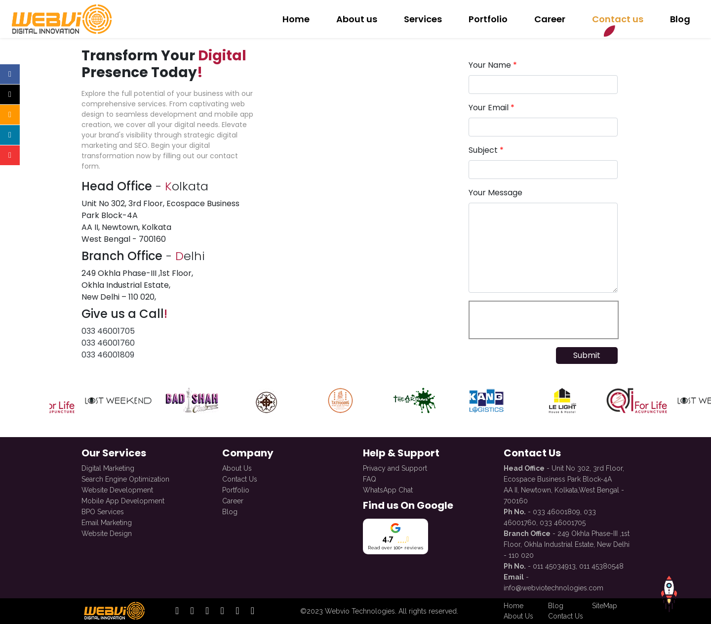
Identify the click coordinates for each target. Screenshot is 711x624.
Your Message (495, 192)
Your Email (491, 107)
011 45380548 (601, 565)
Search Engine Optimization (125, 478)
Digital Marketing (107, 467)
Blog (229, 510)
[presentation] (544, 320)
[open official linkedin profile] (207, 611)
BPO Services (102, 510)
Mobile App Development (122, 499)
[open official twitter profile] (222, 611)
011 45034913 (554, 565)
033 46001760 (108, 343)
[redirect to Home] (60, 18)
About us (356, 19)
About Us (237, 467)
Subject (486, 150)
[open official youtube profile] (237, 611)
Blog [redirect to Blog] (680, 19)
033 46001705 (108, 331)
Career (232, 499)
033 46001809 (107, 354)
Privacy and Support (395, 467)
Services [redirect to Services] (423, 19)
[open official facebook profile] (177, 611)
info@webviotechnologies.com (553, 586)
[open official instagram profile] (192, 611)
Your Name (493, 65)
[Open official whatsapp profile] (10, 175)
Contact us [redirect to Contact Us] (617, 19)
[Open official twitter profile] (10, 94)
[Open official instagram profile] (10, 115)
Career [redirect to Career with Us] (549, 19)
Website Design (106, 532)
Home (296, 19)
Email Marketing (106, 521)
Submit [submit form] (586, 355)
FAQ (369, 478)
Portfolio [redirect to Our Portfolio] (488, 19)
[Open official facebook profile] (10, 74)
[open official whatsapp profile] (252, 611)
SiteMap (604, 606)
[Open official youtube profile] (10, 155)
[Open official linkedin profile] (10, 135)
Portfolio (235, 488)
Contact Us (239, 478)
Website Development (117, 488)
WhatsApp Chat (388, 488)
